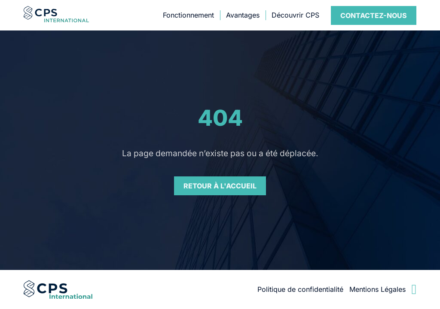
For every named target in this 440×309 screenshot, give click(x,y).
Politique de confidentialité (300, 289)
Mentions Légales (377, 289)
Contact (373, 15)
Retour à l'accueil (220, 186)
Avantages (243, 15)
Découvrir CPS (295, 15)
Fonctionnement (188, 15)
